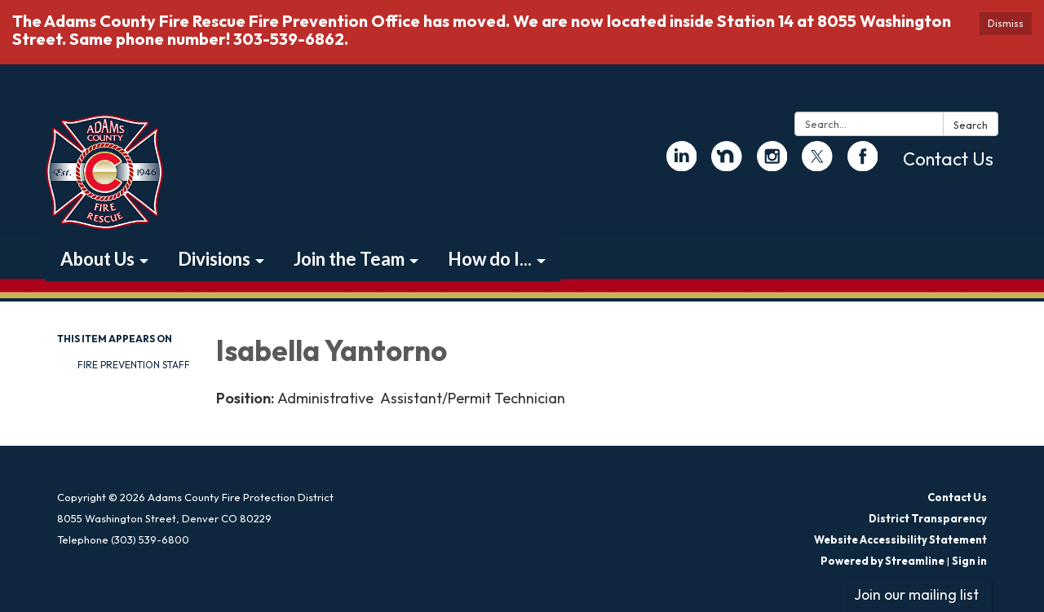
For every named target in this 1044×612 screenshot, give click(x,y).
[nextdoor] (726, 164)
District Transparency (928, 518)
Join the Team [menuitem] (349, 259)
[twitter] (817, 164)
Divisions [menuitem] (214, 259)
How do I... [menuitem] (490, 259)
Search (970, 124)
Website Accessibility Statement (900, 539)
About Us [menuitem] (97, 259)
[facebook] (862, 164)
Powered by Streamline (882, 560)
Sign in (969, 560)
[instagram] (772, 164)
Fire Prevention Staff (133, 365)
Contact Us (948, 158)
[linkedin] (681, 164)
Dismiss (1006, 23)
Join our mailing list (916, 594)
